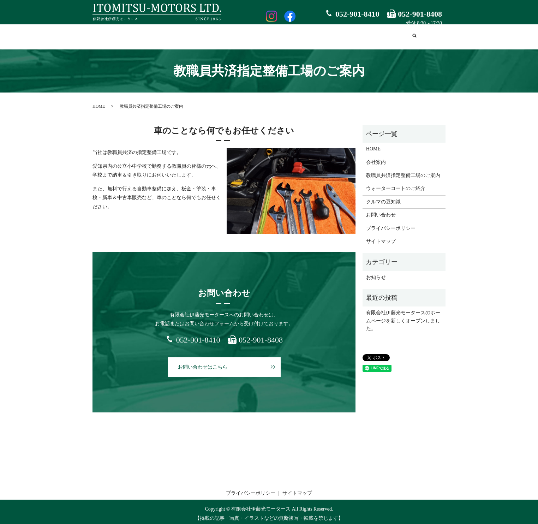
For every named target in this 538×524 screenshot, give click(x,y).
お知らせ (376, 273)
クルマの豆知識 (347, 36)
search (415, 37)
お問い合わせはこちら (202, 363)
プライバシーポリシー (391, 224)
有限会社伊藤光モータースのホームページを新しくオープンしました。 (403, 317)
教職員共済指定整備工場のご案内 (214, 36)
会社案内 (157, 36)
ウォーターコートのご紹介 (291, 36)
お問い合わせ (390, 36)
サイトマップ (381, 238)
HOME (130, 36)
